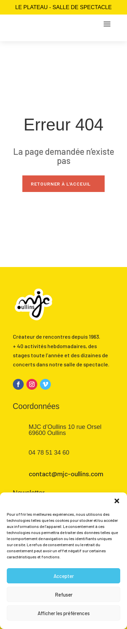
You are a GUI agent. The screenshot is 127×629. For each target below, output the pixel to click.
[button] (116, 501)
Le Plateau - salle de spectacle (63, 7)
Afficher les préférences (64, 613)
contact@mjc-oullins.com (66, 473)
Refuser (63, 594)
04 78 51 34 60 (49, 452)
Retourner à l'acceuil (61, 184)
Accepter (64, 576)
